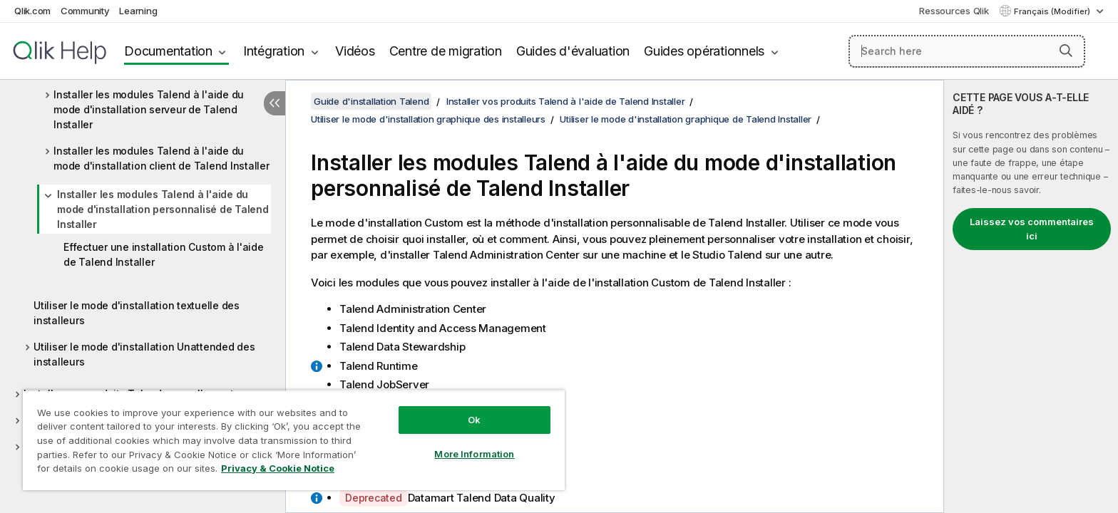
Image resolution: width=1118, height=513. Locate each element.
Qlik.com (32, 10)
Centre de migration (445, 50)
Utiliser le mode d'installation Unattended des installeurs (144, 354)
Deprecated (373, 498)
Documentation (168, 50)
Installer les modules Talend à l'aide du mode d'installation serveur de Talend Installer (148, 109)
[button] (1066, 50)
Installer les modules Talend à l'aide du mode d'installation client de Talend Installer (161, 158)
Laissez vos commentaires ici (1032, 229)
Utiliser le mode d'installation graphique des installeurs (428, 119)
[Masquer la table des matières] (274, 103)
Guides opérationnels (704, 50)
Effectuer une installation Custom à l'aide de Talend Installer (163, 254)
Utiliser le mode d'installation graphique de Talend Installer (685, 119)
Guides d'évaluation (573, 50)
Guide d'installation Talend (371, 101)
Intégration (273, 50)
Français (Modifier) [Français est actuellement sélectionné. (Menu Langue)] (1053, 11)
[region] (294, 440)
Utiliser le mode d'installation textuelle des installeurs (137, 312)
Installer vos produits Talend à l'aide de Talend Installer (565, 101)
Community (85, 10)
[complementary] (1031, 296)
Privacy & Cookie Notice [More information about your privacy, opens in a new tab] (277, 468)
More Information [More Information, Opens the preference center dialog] (474, 454)
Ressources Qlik (953, 10)
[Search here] (967, 51)
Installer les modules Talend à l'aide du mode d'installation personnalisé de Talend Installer (163, 209)
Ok (474, 419)
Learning (138, 10)
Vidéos (355, 50)
